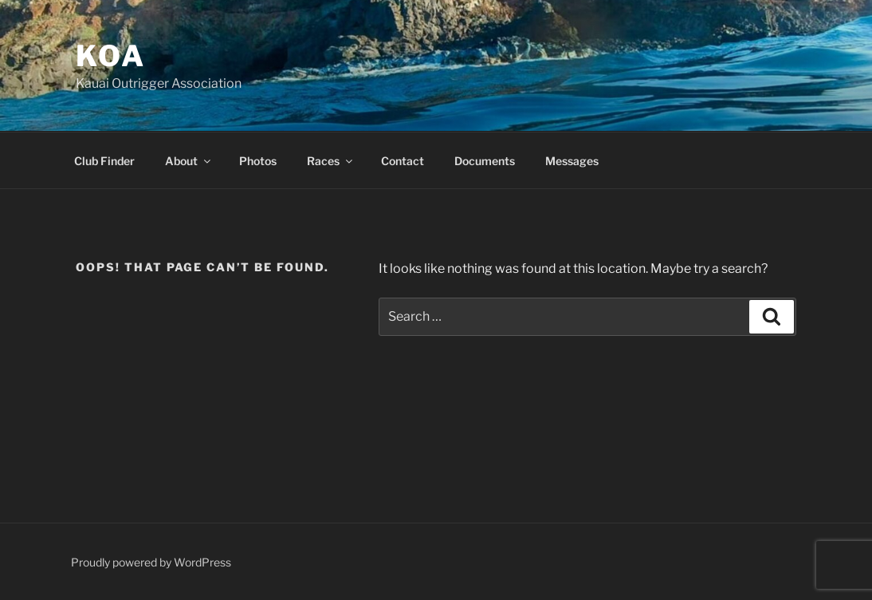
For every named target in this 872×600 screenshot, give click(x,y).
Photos (258, 161)
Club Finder (104, 161)
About (189, 161)
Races (331, 161)
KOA (111, 55)
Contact (402, 161)
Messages (572, 161)
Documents (484, 161)
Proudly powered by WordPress (151, 562)
